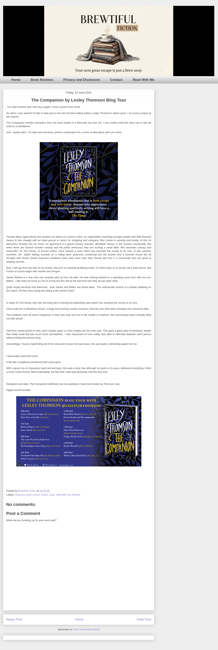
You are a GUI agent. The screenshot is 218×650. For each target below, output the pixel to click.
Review (76, 494)
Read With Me (143, 80)
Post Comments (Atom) (86, 629)
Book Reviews (42, 80)
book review (33, 494)
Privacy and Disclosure (81, 80)
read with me (63, 494)
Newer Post (14, 619)
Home (16, 80)
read (51, 494)
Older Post (144, 619)
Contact (116, 80)
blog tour (20, 494)
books (44, 494)
